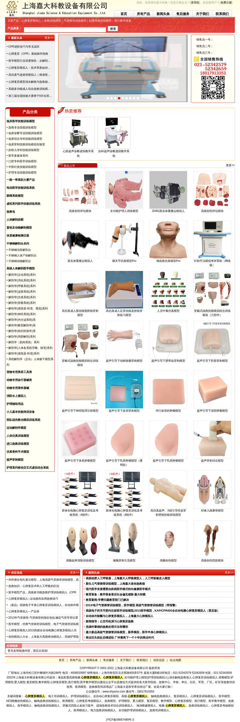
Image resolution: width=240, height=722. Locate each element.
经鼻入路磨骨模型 (212, 509)
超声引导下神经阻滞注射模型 (80, 409)
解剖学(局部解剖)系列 (22, 336)
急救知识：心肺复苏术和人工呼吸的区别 (33, 586)
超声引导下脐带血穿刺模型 (168, 359)
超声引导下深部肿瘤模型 (212, 409)
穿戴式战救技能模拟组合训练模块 (80, 361)
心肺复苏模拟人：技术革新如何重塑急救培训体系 (39, 69)
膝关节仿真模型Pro (124, 259)
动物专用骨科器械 (18, 388)
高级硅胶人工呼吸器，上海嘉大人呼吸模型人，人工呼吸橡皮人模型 (128, 578)
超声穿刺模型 (15, 459)
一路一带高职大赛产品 (21, 179)
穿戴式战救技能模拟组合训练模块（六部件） (212, 311)
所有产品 (143, 14)
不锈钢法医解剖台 (19, 250)
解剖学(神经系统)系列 (22, 314)
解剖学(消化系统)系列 (22, 280)
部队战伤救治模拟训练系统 (23, 419)
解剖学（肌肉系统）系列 (23, 342)
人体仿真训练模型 (18, 435)
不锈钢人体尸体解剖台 (22, 255)
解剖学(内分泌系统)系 (22, 319)
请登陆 (195, 2)
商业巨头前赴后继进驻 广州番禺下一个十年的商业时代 (120, 637)
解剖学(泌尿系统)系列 (22, 291)
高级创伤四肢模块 (212, 559)
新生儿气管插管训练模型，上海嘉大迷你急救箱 (115, 583)
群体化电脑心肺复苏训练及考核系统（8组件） (124, 511)
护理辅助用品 (15, 404)
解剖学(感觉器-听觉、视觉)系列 (28, 308)
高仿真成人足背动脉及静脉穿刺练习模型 (124, 311)
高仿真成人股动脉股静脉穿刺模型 (80, 311)
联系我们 (222, 14)
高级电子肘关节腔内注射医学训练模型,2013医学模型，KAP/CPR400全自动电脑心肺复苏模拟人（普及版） (153, 610)
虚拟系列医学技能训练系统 (23, 203)
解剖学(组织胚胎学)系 (22, 331)
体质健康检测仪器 (18, 235)
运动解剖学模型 (16, 427)
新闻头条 (163, 14)
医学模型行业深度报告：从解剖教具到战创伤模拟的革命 (43, 62)
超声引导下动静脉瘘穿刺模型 (124, 359)
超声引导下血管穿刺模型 (124, 409)
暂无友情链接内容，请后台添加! (28, 650)
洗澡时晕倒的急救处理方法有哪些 (107, 626)
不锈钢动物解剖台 (19, 261)
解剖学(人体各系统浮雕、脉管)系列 (30, 348)
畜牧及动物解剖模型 (19, 227)
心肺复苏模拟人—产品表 (23, 611)
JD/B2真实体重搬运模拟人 (168, 209)
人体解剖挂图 (15, 219)
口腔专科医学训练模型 (22, 161)
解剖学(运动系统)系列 (22, 274)
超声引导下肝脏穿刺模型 (212, 359)
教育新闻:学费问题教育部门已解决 (107, 600)
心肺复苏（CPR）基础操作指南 (28, 54)
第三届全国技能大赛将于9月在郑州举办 (33, 97)
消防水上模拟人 (16, 396)
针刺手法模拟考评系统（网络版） (212, 261)
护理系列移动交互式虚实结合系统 (28, 467)
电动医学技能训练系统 (21, 187)
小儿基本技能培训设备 (21, 412)
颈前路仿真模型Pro (168, 259)
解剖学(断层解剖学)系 (22, 325)
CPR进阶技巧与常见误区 (24, 47)
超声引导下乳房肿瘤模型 (168, 459)
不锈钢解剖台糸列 (18, 243)
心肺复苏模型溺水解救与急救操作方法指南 (35, 83)
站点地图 (175, 660)
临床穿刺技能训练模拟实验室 (26, 144)
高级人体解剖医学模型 (21, 268)
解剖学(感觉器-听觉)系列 (23, 353)
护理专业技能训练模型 (22, 172)
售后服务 (182, 14)
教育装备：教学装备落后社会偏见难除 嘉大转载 (116, 594)
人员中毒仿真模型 (168, 309)
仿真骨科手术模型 (18, 451)
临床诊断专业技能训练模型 (25, 133)
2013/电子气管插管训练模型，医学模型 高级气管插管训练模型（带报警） (132, 605)
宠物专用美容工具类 (19, 372)
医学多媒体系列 (18, 155)
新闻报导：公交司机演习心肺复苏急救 (110, 621)
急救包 (11, 211)
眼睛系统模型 (15, 195)
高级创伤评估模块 (80, 209)
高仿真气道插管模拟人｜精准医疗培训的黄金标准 (39, 76)
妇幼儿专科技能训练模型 (23, 150)
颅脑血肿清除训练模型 (80, 559)
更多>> (49, 37)
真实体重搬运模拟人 (80, 259)
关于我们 (202, 14)
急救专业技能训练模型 (22, 127)
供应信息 (159, 660)
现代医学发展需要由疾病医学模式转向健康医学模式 (118, 589)
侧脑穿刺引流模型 (124, 559)
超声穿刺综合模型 (212, 459)
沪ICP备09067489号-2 (120, 719)
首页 (123, 14)
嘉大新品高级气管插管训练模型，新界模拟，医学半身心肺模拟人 (126, 632)
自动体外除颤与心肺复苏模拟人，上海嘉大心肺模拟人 (119, 616)
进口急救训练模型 (18, 443)
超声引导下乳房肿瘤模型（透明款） (124, 461)
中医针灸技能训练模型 (22, 167)
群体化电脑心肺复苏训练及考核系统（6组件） (80, 511)
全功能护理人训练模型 (124, 209)
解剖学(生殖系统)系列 (22, 297)
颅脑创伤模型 (168, 559)
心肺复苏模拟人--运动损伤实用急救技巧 (33, 598)
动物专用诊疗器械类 (19, 380)
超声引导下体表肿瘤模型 (80, 459)
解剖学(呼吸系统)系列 (22, 286)
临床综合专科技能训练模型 (25, 138)
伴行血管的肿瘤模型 (168, 409)
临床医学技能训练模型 (21, 121)
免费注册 (226, 2)
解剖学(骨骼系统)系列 (22, 303)
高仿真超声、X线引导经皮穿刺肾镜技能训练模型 (168, 511)
